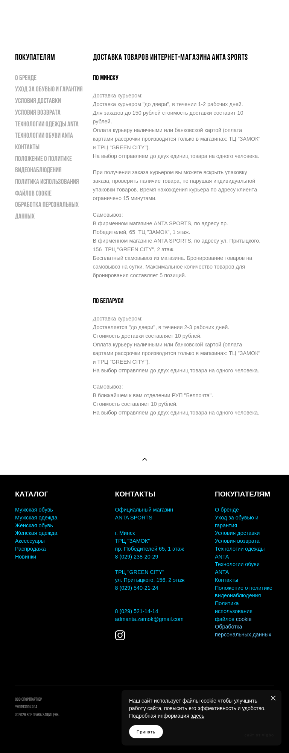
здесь (197, 716)
